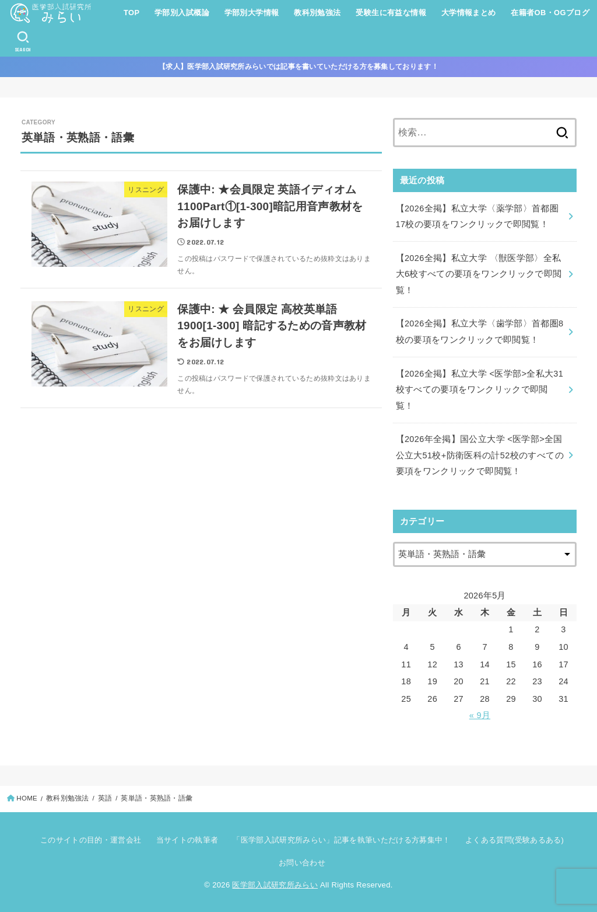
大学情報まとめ (468, 12)
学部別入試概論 (181, 12)
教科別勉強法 (317, 12)
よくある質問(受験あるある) (514, 840)
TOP (131, 12)
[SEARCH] (23, 41)
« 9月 (479, 715)
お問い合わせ (302, 862)
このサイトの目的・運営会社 (90, 840)
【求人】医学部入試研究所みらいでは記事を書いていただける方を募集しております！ (298, 66)
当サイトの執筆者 (187, 840)
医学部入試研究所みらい (275, 884)
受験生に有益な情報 (391, 12)
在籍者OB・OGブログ (550, 12)
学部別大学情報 (251, 12)
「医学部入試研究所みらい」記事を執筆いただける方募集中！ (341, 840)
